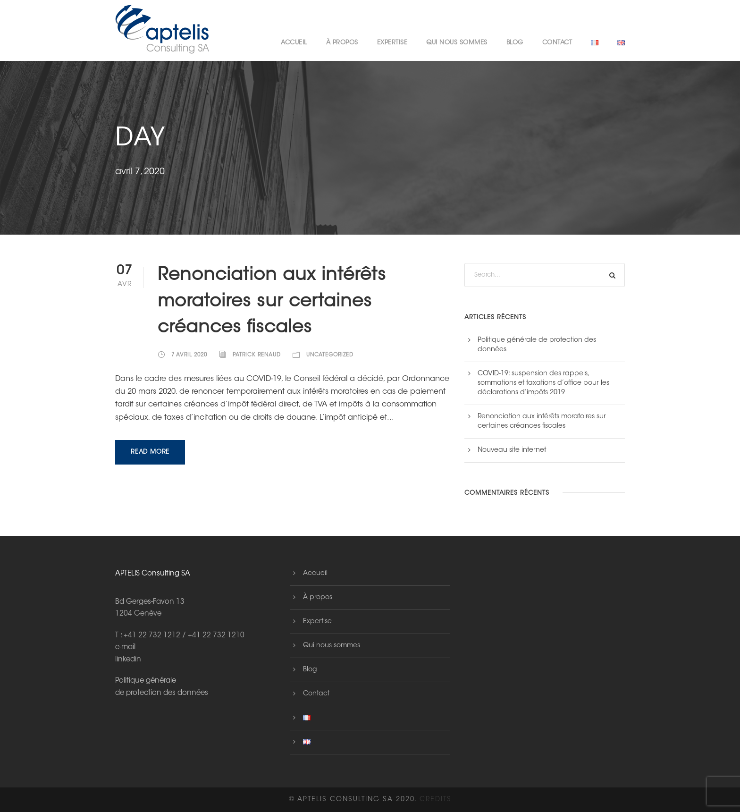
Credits (436, 799)
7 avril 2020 (189, 355)
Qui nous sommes (457, 43)
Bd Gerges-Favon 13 (150, 602)
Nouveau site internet (512, 450)
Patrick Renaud (257, 355)
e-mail (125, 647)
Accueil (294, 43)
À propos (342, 43)
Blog (514, 43)
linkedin (128, 659)
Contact (557, 43)
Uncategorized (329, 355)
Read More (150, 452)
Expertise (392, 43)
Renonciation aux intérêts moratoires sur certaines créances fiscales (272, 302)
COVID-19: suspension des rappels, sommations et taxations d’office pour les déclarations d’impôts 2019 (543, 383)
